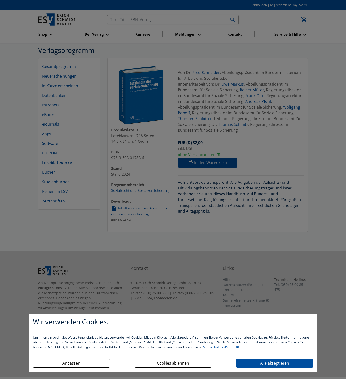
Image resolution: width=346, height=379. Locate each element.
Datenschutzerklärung (219, 347)
